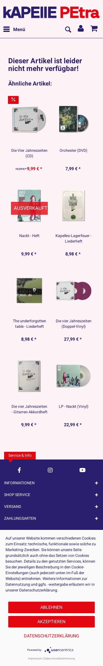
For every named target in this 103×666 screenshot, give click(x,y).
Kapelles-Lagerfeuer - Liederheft (73, 238)
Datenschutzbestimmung (59, 659)
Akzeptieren (51, 621)
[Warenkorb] (94, 29)
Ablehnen (51, 607)
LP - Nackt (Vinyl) (73, 406)
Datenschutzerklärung (51, 636)
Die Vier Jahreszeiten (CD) (29, 153)
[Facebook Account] (19, 470)
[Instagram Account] (50, 470)
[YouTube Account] (82, 470)
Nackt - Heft (29, 236)
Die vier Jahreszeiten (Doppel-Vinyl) (73, 323)
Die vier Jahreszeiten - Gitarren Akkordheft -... (30, 409)
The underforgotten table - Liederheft (29, 323)
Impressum (35, 659)
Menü (14, 29)
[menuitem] (14, 29)
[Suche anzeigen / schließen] (67, 29)
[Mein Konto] (81, 29)
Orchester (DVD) (73, 150)
